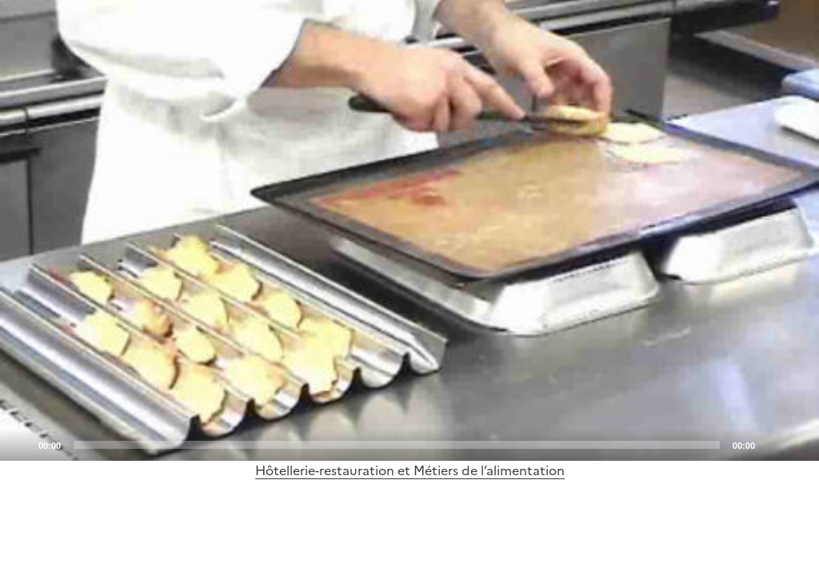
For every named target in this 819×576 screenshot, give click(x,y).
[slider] (397, 445)
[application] (409, 230)
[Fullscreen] (797, 444)
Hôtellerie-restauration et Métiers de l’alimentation (410, 470)
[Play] (409, 230)
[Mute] (772, 444)
